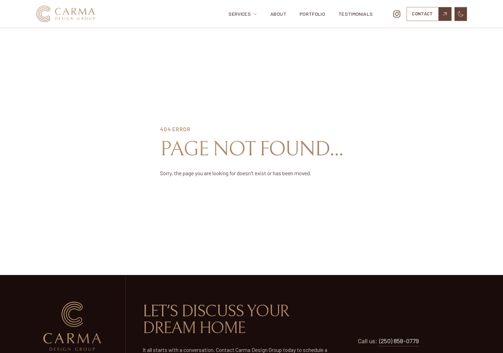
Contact (431, 14)
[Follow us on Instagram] (397, 14)
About (278, 14)
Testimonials (355, 14)
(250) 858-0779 (399, 341)
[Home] (71, 14)
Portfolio (312, 14)
